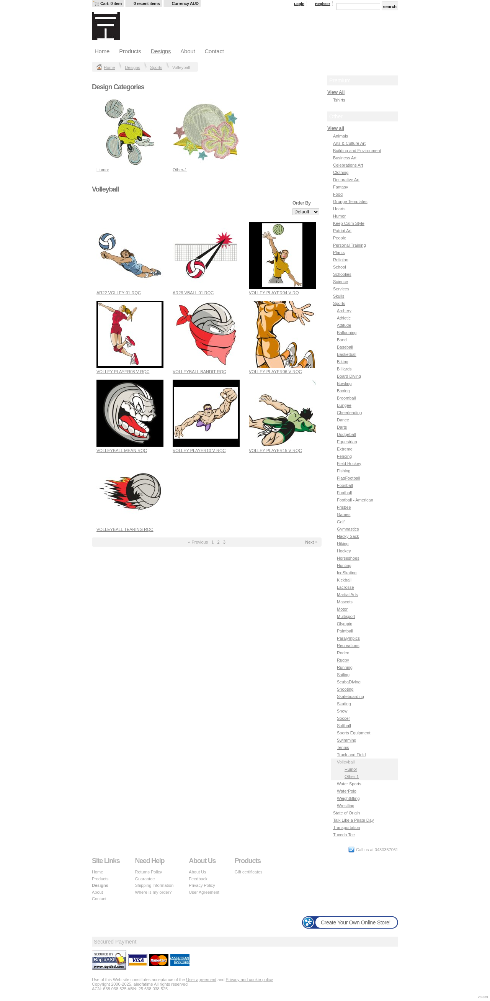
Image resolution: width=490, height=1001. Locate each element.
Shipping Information (154, 885)
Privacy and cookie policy (249, 979)
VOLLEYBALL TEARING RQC (125, 529)
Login (299, 4)
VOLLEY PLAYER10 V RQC (199, 450)
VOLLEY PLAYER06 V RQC (275, 371)
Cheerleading (349, 412)
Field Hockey (349, 463)
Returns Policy (148, 872)
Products (130, 51)
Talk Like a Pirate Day (353, 820)
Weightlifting (348, 798)
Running (345, 667)
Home (102, 51)
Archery (344, 310)
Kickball (344, 580)
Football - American (355, 500)
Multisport (346, 616)
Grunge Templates (350, 201)
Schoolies (342, 274)
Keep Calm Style (348, 223)
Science (340, 281)
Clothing (340, 172)
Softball (344, 725)
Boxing (343, 390)
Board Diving (349, 376)
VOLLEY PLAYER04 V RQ (274, 292)
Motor (342, 609)
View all (335, 128)
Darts (342, 427)
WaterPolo (346, 791)
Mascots (345, 602)
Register (322, 4)
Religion (340, 259)
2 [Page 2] (218, 542)
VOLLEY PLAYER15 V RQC (275, 450)
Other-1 (180, 169)
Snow (342, 711)
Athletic (344, 318)
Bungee (344, 405)
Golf (341, 521)
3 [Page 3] (224, 542)
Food (338, 194)
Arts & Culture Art (349, 143)
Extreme (345, 449)
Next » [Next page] (311, 542)
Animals (340, 136)
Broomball (346, 398)
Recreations (348, 645)
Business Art (344, 158)
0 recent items (147, 3)
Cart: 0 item (111, 3)
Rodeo (343, 652)
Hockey (344, 551)
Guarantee (145, 878)
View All (336, 92)
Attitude (344, 325)
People (339, 238)
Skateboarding (350, 696)
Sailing (343, 674)
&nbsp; (129, 132)
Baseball (345, 347)
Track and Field (351, 754)
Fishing (343, 471)
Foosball (345, 485)
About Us (197, 872)
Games (343, 514)
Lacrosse (345, 587)
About (187, 51)
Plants (339, 252)
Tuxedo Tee (344, 834)
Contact (214, 51)
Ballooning (346, 332)
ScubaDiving (349, 682)
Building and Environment (357, 150)
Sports (156, 67)
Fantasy (340, 187)
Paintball (345, 631)
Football (344, 492)
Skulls (338, 296)
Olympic (344, 623)
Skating (344, 703)
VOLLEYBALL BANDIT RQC (199, 371)
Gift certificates (249, 872)
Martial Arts (347, 594)
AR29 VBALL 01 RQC (193, 292)
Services (341, 289)
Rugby (343, 660)
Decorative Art (346, 179)
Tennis (343, 747)
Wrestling (345, 805)
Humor (102, 169)
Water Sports (349, 783)
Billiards (344, 369)
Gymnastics (348, 529)
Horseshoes (348, 558)
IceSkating (346, 572)
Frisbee (344, 507)
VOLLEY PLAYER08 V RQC (122, 371)
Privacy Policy (202, 885)
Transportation (346, 827)
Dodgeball (346, 434)
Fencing (344, 456)
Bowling (344, 383)
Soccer (343, 718)
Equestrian (347, 441)
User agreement (201, 979)
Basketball (346, 354)
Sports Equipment (353, 733)
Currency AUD (185, 3)
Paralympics (348, 638)
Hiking (343, 543)
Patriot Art (342, 230)
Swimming (346, 740)
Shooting (345, 689)
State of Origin (346, 813)
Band (342, 339)
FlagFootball (348, 478)
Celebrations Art (348, 165)
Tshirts (339, 100)
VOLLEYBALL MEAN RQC (121, 450)
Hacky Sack (348, 536)
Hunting (344, 565)
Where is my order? (153, 892)
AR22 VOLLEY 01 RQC (118, 292)
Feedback (198, 878)
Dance (343, 420)
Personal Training (349, 245)
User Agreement (204, 892)
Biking (342, 361)
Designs (161, 51)
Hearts (339, 208)
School (339, 267)
